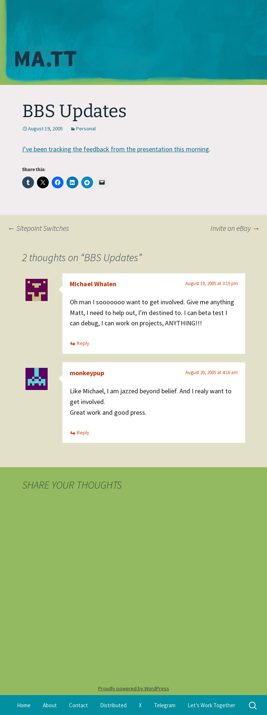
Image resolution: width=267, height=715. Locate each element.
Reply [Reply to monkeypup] (83, 432)
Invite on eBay (235, 228)
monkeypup (87, 373)
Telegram (164, 705)
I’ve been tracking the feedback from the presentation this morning (115, 149)
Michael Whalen (93, 284)
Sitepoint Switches (38, 228)
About (50, 705)
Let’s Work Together (211, 705)
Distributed (113, 705)
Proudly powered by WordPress (133, 688)
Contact (78, 705)
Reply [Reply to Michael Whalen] (83, 343)
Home (24, 705)
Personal (86, 128)
